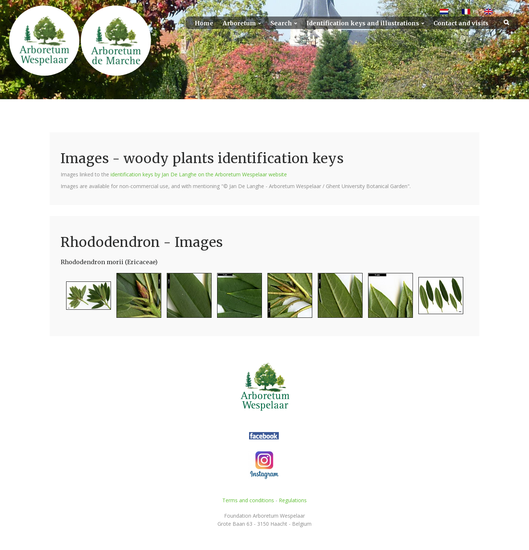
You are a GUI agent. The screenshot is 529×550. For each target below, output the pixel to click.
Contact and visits (461, 23)
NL (453, 12)
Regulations (293, 500)
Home (204, 23)
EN (498, 12)
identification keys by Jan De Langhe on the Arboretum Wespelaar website (199, 174)
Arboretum (239, 23)
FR (475, 12)
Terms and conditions (248, 500)
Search (281, 23)
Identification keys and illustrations (362, 23)
